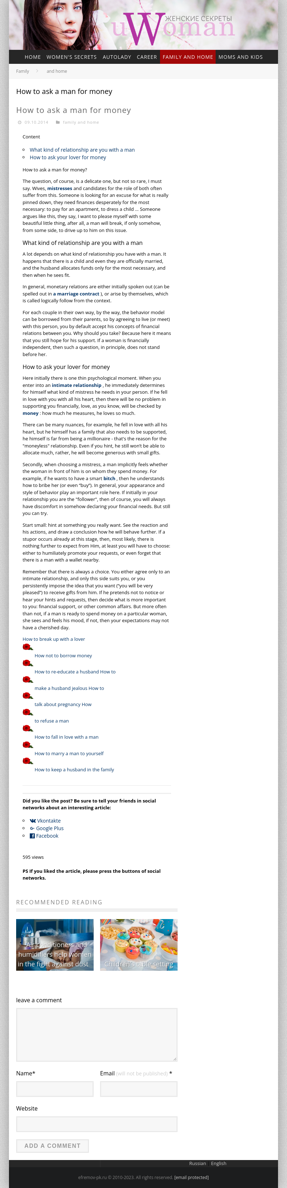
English (218, 1163)
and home (57, 71)
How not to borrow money (63, 655)
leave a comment (39, 1000)
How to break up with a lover (54, 639)
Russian (197, 1163)
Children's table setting (138, 964)
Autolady (117, 56)
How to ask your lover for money (68, 157)
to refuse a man (51, 721)
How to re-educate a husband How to (75, 671)
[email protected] (191, 1177)
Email (136, 1073)
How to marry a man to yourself (68, 753)
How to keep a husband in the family (74, 769)
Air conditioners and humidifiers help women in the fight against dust (54, 954)
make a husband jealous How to (69, 688)
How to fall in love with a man (66, 737)
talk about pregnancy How (62, 704)
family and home (188, 56)
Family (22, 71)
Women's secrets (72, 56)
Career (147, 56)
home (33, 56)
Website (27, 1108)
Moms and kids (240, 56)
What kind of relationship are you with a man (82, 149)
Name (26, 1073)
